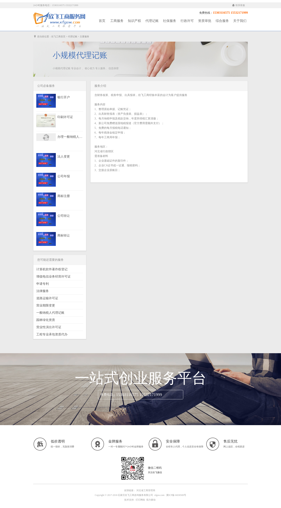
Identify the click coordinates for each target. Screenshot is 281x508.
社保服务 (169, 21)
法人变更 (63, 156)
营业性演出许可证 (48, 327)
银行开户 (63, 97)
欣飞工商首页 (58, 36)
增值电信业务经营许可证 (53, 276)
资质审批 (204, 21)
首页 (102, 21)
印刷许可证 (65, 117)
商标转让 (63, 235)
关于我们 (239, 21)
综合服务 (222, 21)
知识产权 (134, 21)
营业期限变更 (45, 305)
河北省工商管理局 (145, 490)
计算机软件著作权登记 (52, 269)
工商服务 (117, 21)
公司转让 (63, 215)
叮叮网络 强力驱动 (145, 499)
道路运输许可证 (47, 298)
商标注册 (63, 196)
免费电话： (108, 394)
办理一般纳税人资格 (70, 136)
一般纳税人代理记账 (50, 312)
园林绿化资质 (45, 320)
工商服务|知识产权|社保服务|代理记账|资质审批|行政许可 (59, 20)
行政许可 (187, 21)
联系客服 (238, 5)
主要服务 (84, 36)
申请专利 (42, 283)
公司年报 (63, 176)
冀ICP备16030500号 (176, 495)
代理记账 (152, 21)
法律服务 (42, 291)
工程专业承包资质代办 (52, 334)
